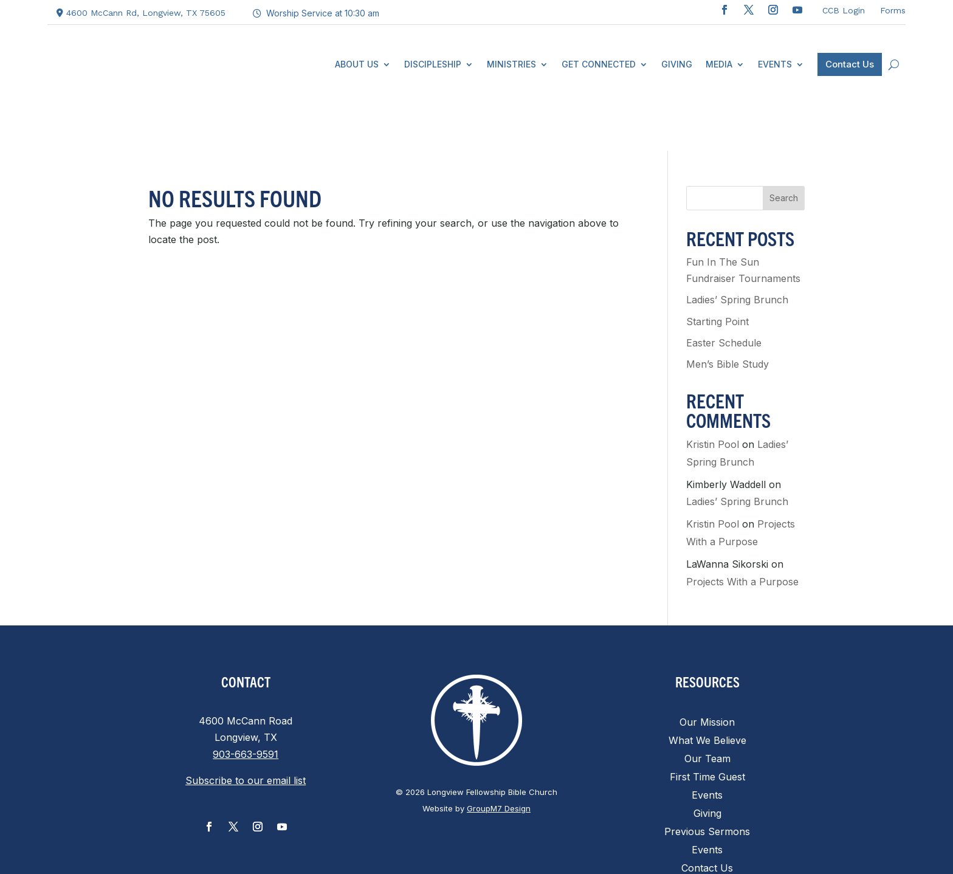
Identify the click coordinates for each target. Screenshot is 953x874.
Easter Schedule (724, 290)
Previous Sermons (707, 780)
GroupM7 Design (499, 756)
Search (783, 146)
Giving (707, 762)
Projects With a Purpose (742, 529)
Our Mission (707, 671)
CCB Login (843, 10)
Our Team (707, 707)
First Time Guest (707, 725)
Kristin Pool (712, 392)
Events (707, 743)
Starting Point (717, 269)
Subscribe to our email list (245, 728)
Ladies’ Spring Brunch (737, 247)
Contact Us (707, 816)
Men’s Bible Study (727, 312)
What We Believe (707, 689)
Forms (893, 10)
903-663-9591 (245, 702)
